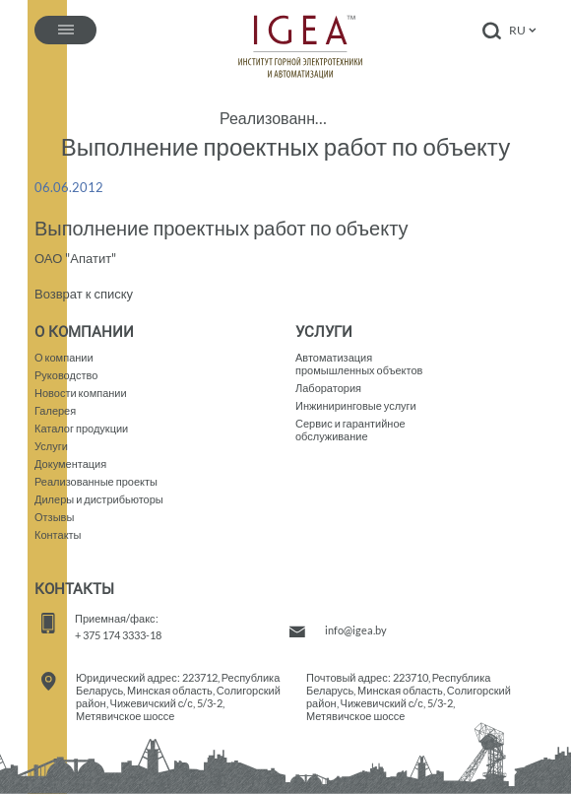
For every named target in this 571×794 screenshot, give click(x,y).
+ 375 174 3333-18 (118, 635)
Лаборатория (328, 387)
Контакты (58, 534)
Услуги (51, 445)
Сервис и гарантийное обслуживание (350, 429)
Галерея (55, 410)
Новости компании (80, 392)
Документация (70, 463)
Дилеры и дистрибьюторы (98, 499)
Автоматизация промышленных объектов (358, 363)
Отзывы (54, 516)
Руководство (65, 374)
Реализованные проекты (276, 118)
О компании (64, 357)
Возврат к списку (83, 293)
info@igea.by (356, 630)
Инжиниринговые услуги (355, 405)
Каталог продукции (81, 428)
